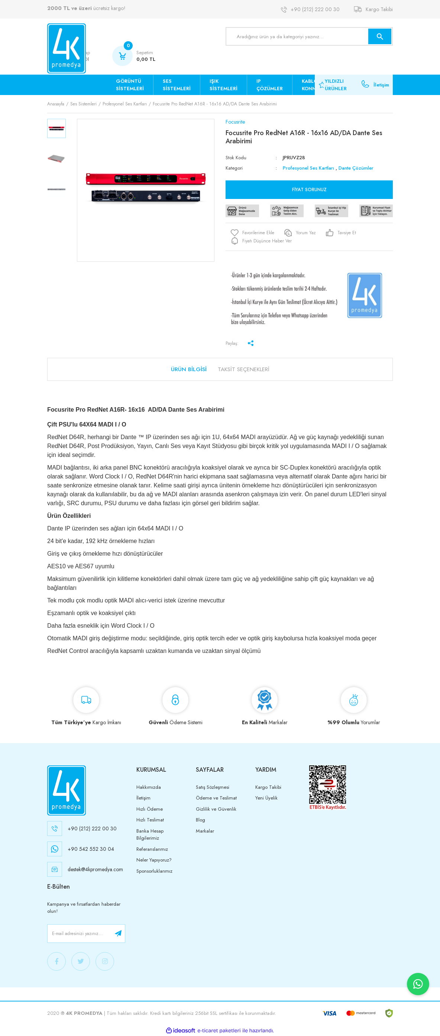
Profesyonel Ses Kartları (308, 167)
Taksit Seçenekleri (243, 369)
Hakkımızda (148, 787)
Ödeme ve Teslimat (216, 797)
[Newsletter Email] (86, 933)
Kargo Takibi (379, 9)
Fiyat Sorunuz (309, 189)
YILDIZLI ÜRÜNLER (336, 85)
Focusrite (235, 121)
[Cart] (133, 56)
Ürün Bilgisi (189, 369)
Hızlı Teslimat (150, 819)
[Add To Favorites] (252, 233)
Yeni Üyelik (266, 797)
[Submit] (118, 933)
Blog (200, 819)
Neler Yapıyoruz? (154, 859)
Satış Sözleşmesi (212, 787)
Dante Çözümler (356, 167)
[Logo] (66, 48)
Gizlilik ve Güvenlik (216, 809)
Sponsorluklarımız (154, 871)
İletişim (381, 84)
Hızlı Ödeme (149, 809)
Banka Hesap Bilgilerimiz (150, 834)
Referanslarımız (152, 849)
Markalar (205, 830)
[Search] (309, 36)
